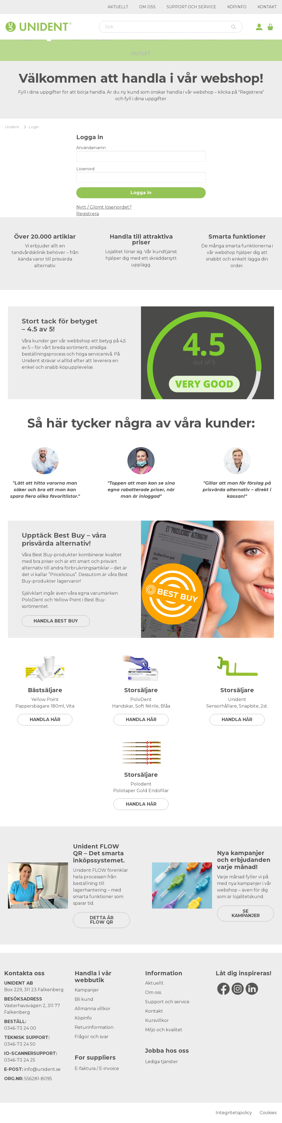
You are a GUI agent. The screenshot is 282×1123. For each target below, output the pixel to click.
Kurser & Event (150, 46)
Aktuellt (118, 6)
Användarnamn (91, 147)
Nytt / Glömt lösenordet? (104, 207)
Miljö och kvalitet (163, 1029)
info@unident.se (42, 1069)
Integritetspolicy (234, 1112)
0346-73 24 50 (20, 1044)
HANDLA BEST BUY (56, 621)
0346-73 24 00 (20, 1028)
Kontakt (266, 6)
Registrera (87, 213)
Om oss (147, 6)
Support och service (191, 6)
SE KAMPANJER (246, 913)
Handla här (45, 719)
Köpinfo (236, 6)
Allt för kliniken (91, 46)
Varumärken (202, 46)
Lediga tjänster (161, 1061)
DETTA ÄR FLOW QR (101, 920)
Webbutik (35, 46)
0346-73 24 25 (19, 1060)
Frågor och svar (92, 1036)
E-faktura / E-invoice (97, 1068)
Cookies (268, 1112)
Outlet (141, 61)
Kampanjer (249, 46)
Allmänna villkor (92, 1008)
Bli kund (84, 999)
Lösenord (85, 168)
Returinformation (94, 1027)
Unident (12, 127)
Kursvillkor (157, 1020)
